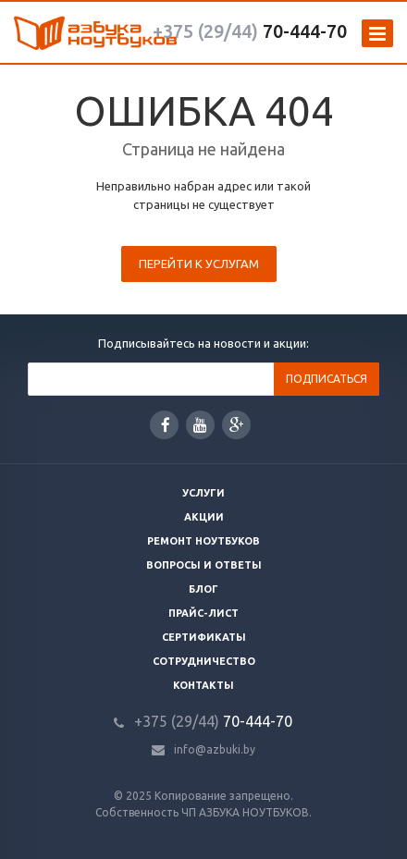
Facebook (165, 425)
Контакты (203, 685)
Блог (203, 589)
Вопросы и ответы (204, 565)
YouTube (200, 425)
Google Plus (236, 425)
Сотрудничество (204, 661)
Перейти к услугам (199, 263)
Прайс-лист (203, 613)
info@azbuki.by (214, 749)
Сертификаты (204, 637)
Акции (204, 516)
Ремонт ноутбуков (203, 540)
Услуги (203, 492)
